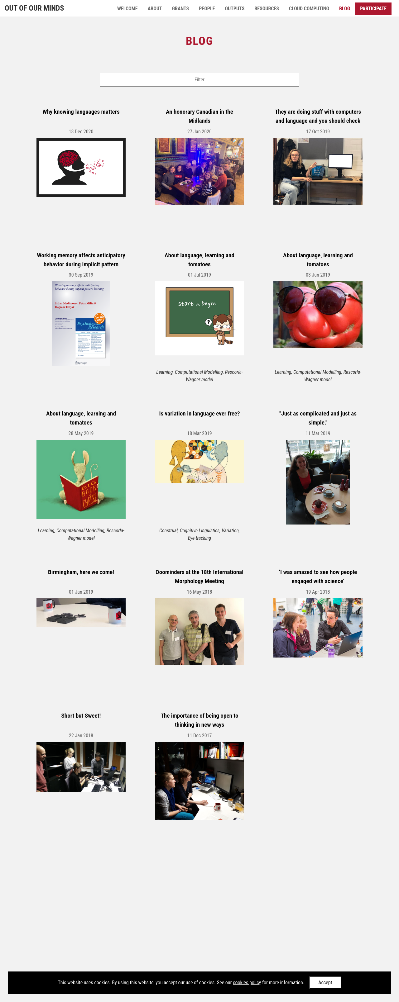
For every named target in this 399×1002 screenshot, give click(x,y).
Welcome (127, 9)
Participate (373, 9)
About (155, 9)
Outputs (234, 9)
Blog (344, 9)
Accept (325, 982)
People (207, 9)
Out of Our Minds (34, 8)
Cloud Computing (309, 9)
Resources (266, 9)
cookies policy (247, 982)
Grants (180, 9)
